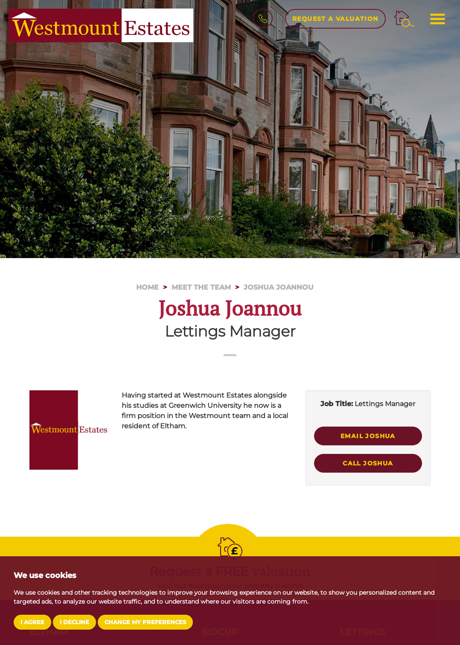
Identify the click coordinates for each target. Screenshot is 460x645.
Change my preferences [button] (145, 622)
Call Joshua (368, 463)
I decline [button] (74, 622)
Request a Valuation (335, 19)
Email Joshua (368, 436)
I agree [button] (32, 622)
